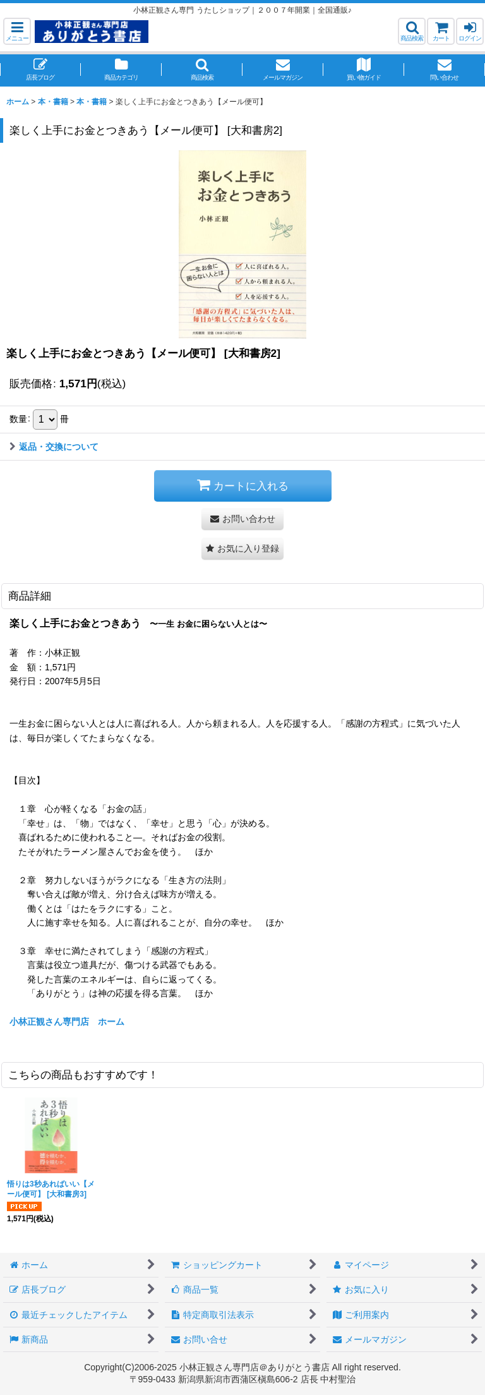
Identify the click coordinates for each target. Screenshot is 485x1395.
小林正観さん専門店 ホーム (66, 1022)
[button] (17, 31)
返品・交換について (54, 447)
